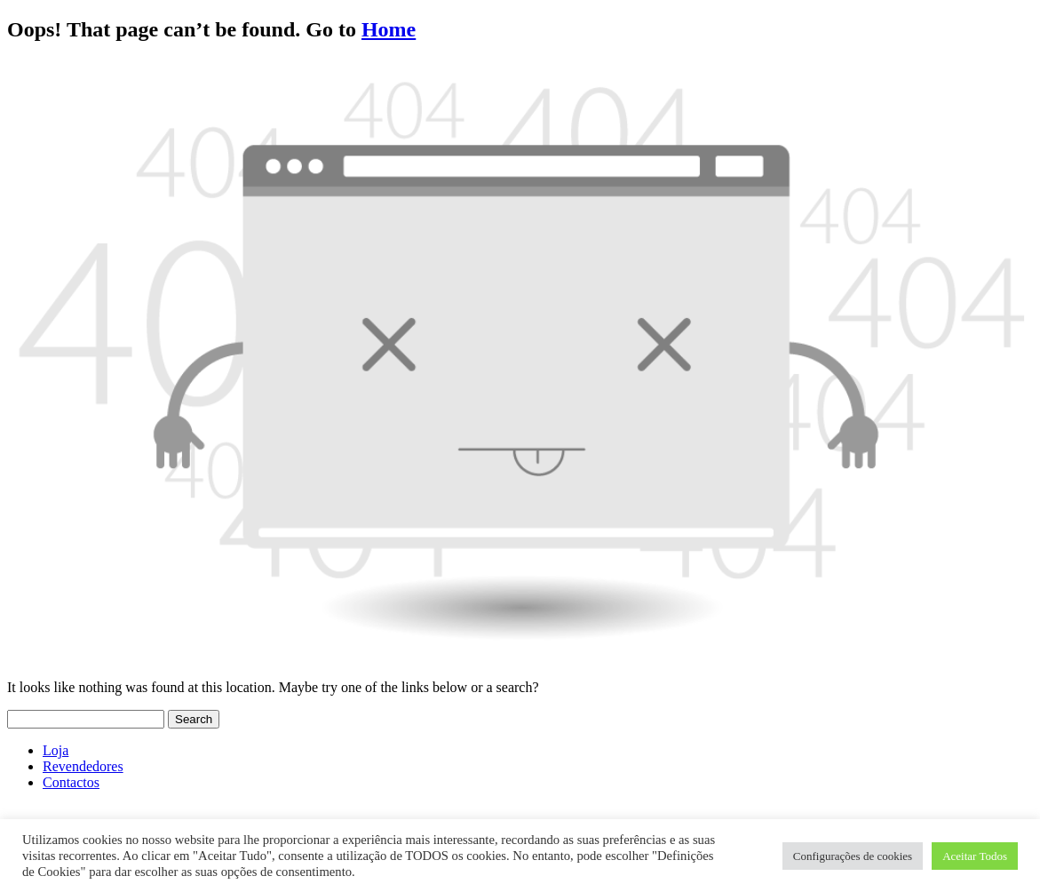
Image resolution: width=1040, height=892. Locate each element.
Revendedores (83, 766)
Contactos (71, 782)
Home (388, 29)
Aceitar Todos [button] (974, 856)
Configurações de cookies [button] (852, 856)
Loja (55, 750)
